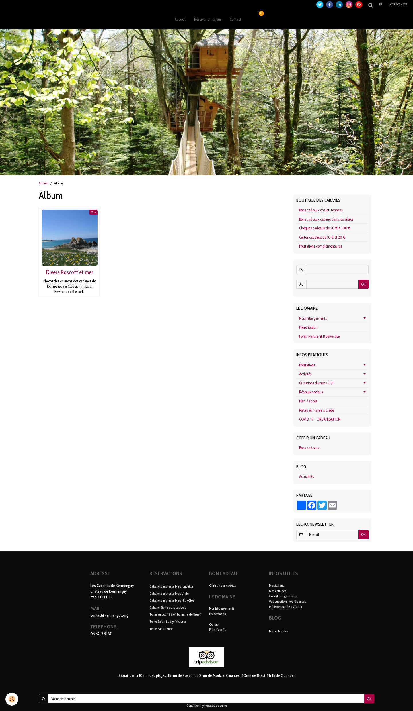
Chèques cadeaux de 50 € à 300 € (324, 228)
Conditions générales (283, 596)
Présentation (308, 327)
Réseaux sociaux (311, 392)
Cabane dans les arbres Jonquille (171, 586)
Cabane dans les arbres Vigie (169, 593)
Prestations (307, 365)
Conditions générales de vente (206, 706)
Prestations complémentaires (320, 246)
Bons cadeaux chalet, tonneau (321, 210)
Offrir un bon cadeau (222, 585)
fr (381, 4)
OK (363, 284)
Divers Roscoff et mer (69, 272)
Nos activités (277, 591)
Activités (305, 374)
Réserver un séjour (207, 19)
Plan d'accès (308, 401)
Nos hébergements (313, 318)
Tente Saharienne (161, 628)
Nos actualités (278, 631)
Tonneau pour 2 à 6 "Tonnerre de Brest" (175, 614)
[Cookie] (12, 699)
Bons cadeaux (309, 447)
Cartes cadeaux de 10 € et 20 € (322, 237)
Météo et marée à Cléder (317, 410)
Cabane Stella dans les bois (167, 607)
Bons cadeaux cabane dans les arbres (326, 219)
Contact (235, 19)
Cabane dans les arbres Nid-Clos (171, 600)
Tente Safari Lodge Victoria (167, 621)
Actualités (306, 476)
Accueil (180, 19)
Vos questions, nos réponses (287, 601)
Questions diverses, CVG (317, 383)
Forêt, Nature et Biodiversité (319, 336)
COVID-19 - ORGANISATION (319, 419)
